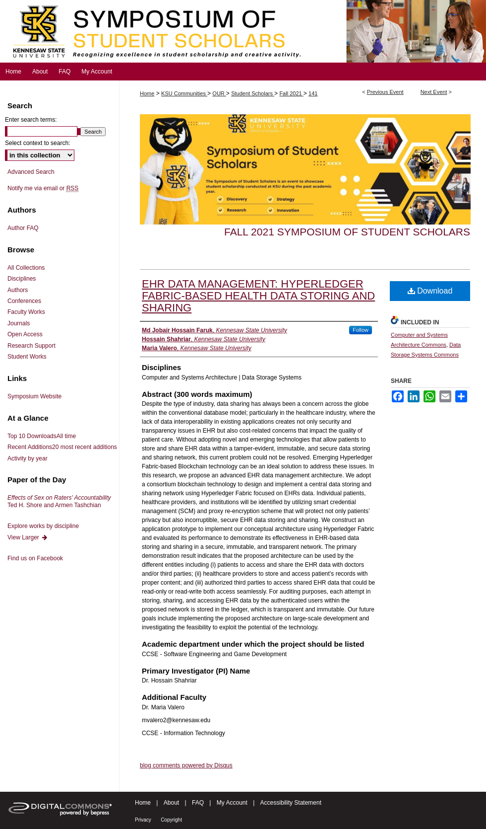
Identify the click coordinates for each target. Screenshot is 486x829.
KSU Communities (184, 93)
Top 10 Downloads (41, 436)
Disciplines (21, 278)
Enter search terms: (31, 119)
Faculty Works (26, 311)
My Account (232, 802)
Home (147, 93)
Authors (17, 290)
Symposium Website (34, 396)
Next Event (434, 92)
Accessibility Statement (290, 802)
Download (430, 291)
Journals (18, 323)
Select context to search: (37, 143)
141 (312, 93)
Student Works (26, 356)
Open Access (25, 334)
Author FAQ (23, 228)
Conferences (24, 301)
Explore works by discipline (43, 526)
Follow (360, 330)
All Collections (26, 267)
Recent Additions (62, 447)
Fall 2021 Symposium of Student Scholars (347, 231)
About (171, 802)
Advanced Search (31, 171)
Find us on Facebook (35, 558)
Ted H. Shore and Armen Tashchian (59, 501)
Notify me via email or (42, 188)
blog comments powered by (186, 765)
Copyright (171, 820)
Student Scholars (252, 93)
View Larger (27, 537)
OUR (219, 93)
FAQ (198, 802)
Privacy (143, 820)
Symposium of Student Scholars (243, 31)
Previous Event (385, 92)
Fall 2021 (291, 93)
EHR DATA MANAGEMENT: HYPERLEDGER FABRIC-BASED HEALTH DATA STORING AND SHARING (258, 296)
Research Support (31, 345)
